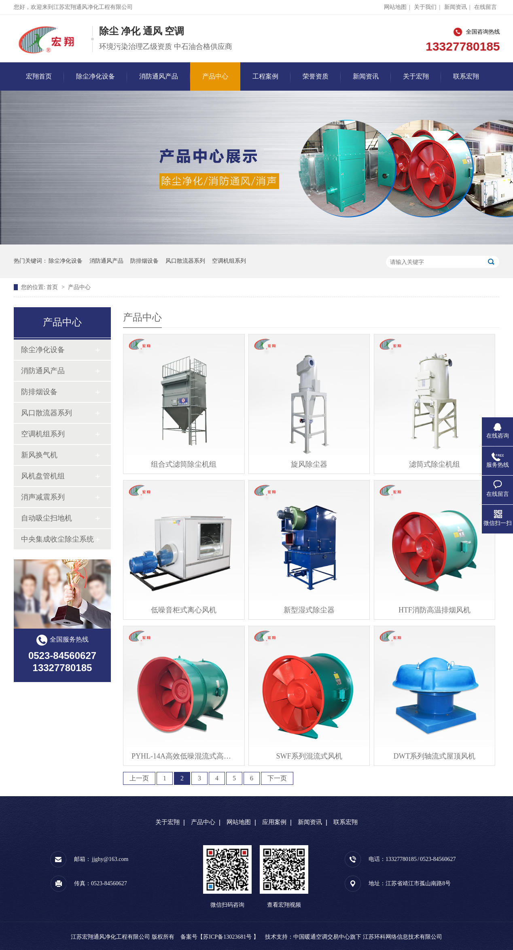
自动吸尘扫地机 (46, 518)
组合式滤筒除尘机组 (183, 464)
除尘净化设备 (95, 76)
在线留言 (485, 7)
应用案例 (274, 822)
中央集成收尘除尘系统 (57, 539)
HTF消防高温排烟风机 (435, 610)
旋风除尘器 (309, 464)
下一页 (277, 778)
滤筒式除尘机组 (434, 464)
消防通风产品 (158, 76)
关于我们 (425, 7)
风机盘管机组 (43, 476)
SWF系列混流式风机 (309, 756)
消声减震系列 (43, 497)
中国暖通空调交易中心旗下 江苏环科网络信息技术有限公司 (367, 937)
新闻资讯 (455, 7)
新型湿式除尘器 (309, 610)
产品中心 (215, 76)
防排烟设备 (144, 261)
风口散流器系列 (185, 261)
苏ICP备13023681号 (227, 937)
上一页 (139, 778)
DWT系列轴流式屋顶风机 (434, 756)
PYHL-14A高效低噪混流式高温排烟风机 (183, 756)
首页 (53, 287)
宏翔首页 (39, 76)
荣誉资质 (316, 76)
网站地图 (395, 7)
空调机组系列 (229, 261)
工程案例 (265, 76)
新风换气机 (39, 455)
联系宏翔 (466, 76)
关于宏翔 (416, 76)
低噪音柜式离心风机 (183, 610)
